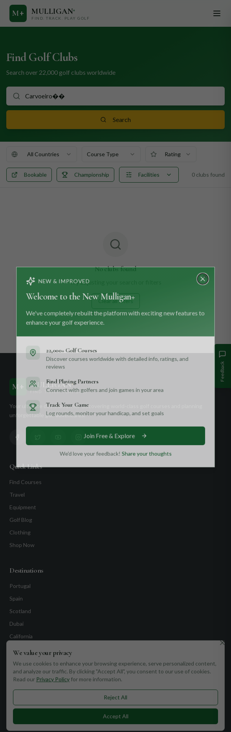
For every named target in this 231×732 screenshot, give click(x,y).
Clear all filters (115, 301)
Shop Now (22, 545)
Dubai (16, 623)
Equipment (22, 507)
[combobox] (41, 154)
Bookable (29, 174)
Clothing (20, 532)
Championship (85, 174)
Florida (17, 648)
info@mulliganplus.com (50, 726)
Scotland (20, 611)
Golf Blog (20, 519)
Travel (17, 494)
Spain (16, 598)
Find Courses (25, 482)
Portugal (20, 585)
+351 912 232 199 (44, 711)
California (21, 636)
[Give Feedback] (222, 366)
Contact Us (24, 674)
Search (115, 119)
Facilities (149, 174)
